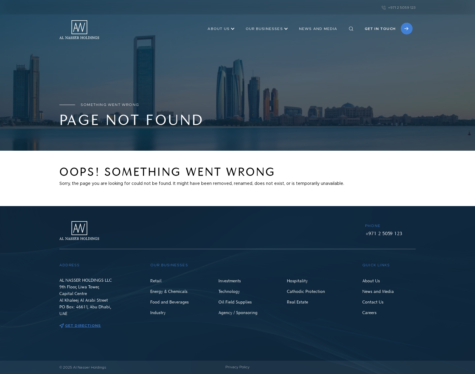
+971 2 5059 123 (399, 7)
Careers (369, 312)
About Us (219, 29)
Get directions (80, 325)
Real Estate (297, 301)
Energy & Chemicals (169, 291)
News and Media (378, 291)
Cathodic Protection (306, 291)
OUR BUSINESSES (264, 29)
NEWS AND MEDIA (318, 29)
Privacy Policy (237, 367)
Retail (155, 280)
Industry (158, 312)
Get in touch (389, 28)
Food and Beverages (169, 301)
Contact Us (373, 301)
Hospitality (297, 280)
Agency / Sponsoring (237, 312)
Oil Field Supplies (235, 301)
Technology (229, 291)
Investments (229, 280)
